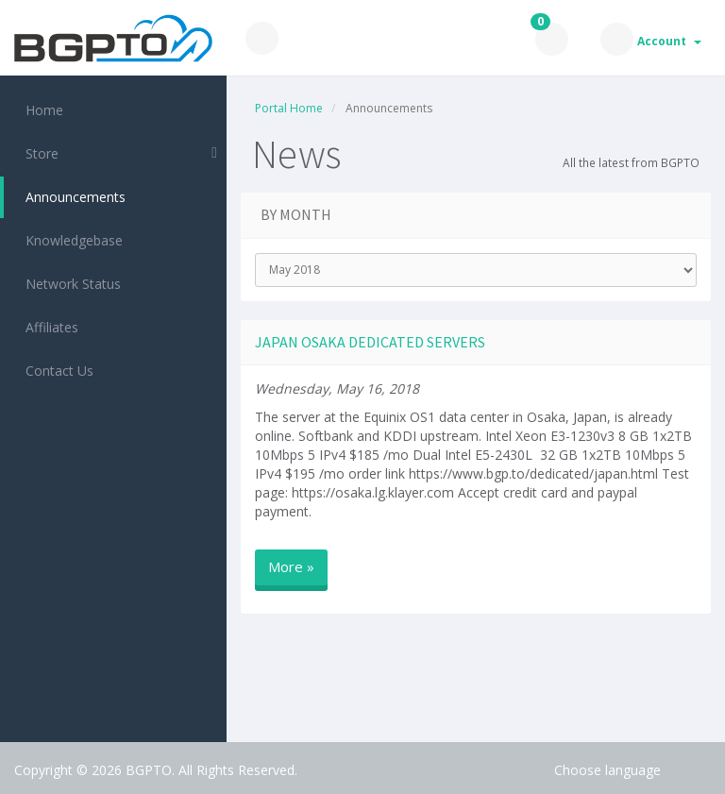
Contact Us (55, 371)
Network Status (69, 284)
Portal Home (289, 108)
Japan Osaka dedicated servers (370, 341)
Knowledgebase (70, 240)
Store (38, 153)
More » (291, 566)
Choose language (607, 770)
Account (669, 41)
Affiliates (48, 327)
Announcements (72, 197)
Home (40, 110)
